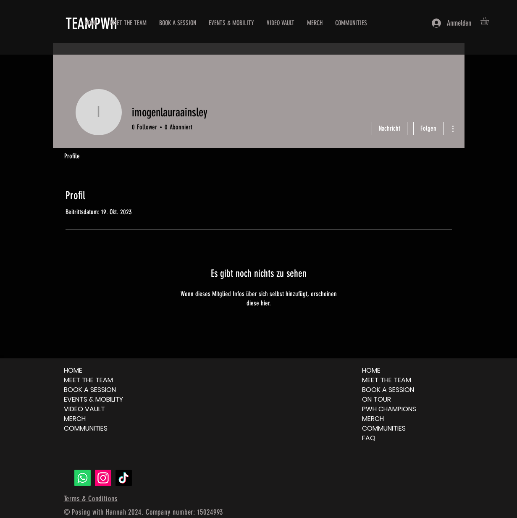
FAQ (368, 438)
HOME (73, 370)
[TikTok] (123, 478)
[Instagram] (103, 478)
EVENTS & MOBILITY (93, 399)
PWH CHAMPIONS (389, 409)
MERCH (75, 418)
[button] (489, 21)
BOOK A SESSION (90, 389)
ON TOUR (376, 399)
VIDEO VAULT (84, 409)
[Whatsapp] (82, 478)
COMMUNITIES (86, 428)
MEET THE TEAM (88, 380)
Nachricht (389, 128)
